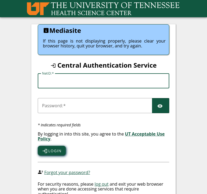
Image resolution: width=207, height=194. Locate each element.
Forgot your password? (67, 172)
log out (102, 184)
